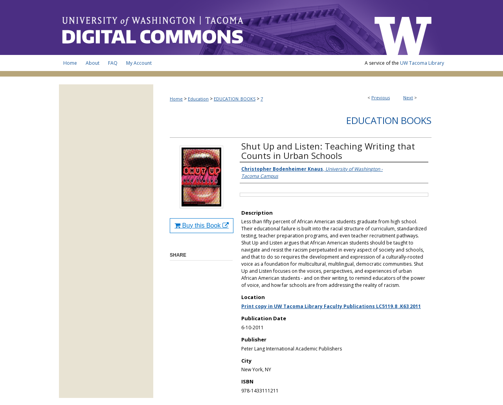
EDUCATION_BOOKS (234, 99)
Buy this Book (201, 225)
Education (198, 99)
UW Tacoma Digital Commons (212, 27)
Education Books (388, 120)
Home (176, 99)
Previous (380, 97)
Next (408, 97)
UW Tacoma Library (422, 63)
